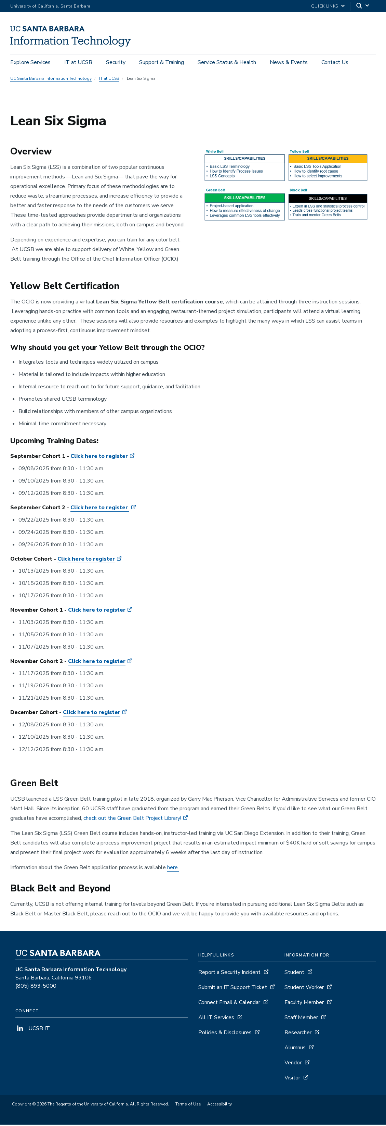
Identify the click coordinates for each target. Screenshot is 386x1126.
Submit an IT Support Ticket (232, 988)
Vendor (293, 1064)
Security (115, 62)
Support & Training (161, 62)
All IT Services (216, 1019)
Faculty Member (304, 1004)
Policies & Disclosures (225, 1034)
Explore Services (30, 62)
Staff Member (301, 1019)
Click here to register (99, 457)
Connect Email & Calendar (229, 1004)
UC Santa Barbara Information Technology (51, 79)
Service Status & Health (227, 62)
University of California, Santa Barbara (50, 6)
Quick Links (324, 6)
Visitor (292, 1079)
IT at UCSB (78, 62)
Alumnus (295, 1049)
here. (173, 868)
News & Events (289, 62)
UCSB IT (32, 1030)
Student (294, 973)
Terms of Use (188, 1105)
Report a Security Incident (229, 973)
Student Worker (304, 988)
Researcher (297, 1034)
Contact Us (334, 62)
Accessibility (219, 1105)
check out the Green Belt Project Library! (132, 819)
